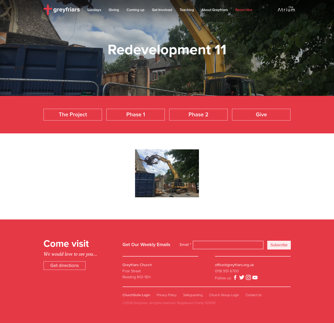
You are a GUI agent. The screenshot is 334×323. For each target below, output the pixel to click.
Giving (114, 10)
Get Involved (162, 10)
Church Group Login (224, 295)
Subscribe (279, 245)
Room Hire (243, 10)
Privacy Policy (167, 295)
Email (185, 244)
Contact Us (254, 295)
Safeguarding (193, 295)
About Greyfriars (215, 10)
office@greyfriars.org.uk (234, 264)
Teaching (187, 10)
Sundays (94, 10)
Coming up (135, 10)
